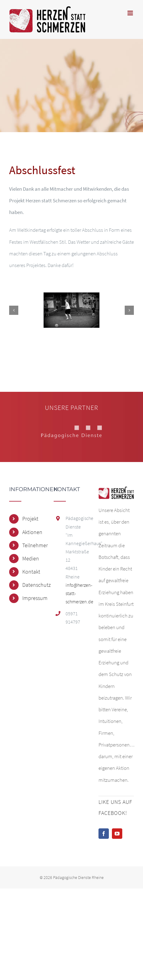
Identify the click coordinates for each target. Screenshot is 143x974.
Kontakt (31, 571)
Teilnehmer (33, 545)
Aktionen (32, 532)
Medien (30, 558)
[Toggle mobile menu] (130, 13)
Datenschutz (33, 584)
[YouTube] (117, 833)
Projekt (30, 518)
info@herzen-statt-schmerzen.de (77, 593)
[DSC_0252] (71, 310)
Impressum (33, 598)
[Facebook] (103, 833)
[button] (13, 310)
